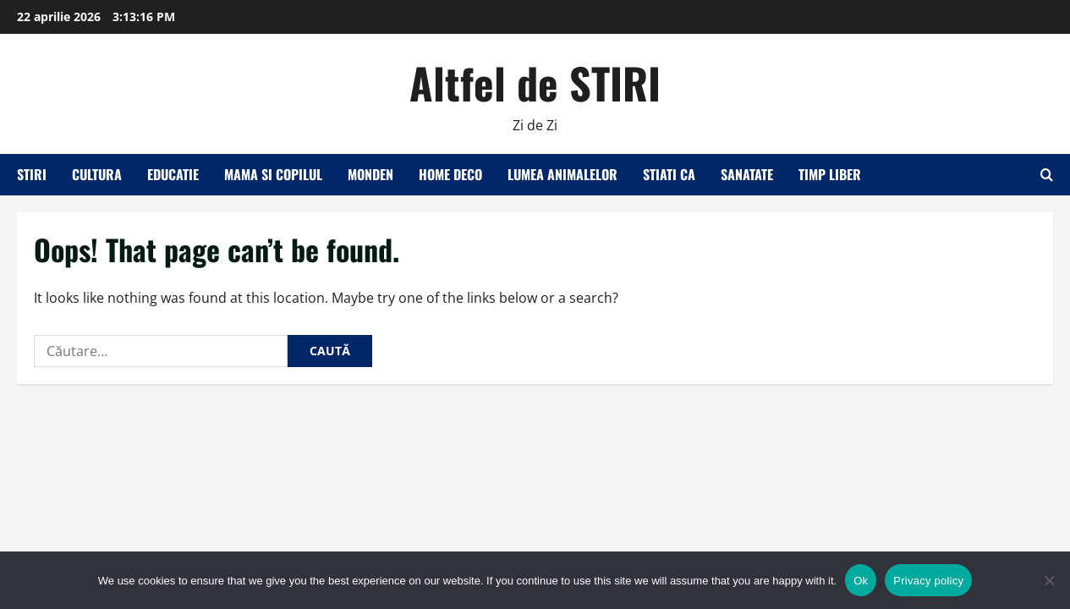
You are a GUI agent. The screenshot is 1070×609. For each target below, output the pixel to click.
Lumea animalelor (562, 174)
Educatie (173, 174)
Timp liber (829, 174)
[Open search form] (1046, 174)
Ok (860, 580)
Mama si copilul (273, 174)
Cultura (97, 174)
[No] (1048, 580)
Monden (370, 174)
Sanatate (747, 174)
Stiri (32, 174)
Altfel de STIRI (535, 82)
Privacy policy (928, 580)
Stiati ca (669, 174)
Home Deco (450, 174)
